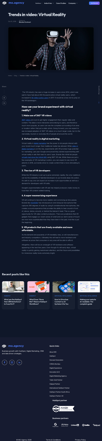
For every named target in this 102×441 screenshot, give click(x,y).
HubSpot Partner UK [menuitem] (56, 396)
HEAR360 (34, 203)
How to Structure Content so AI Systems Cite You (61, 301)
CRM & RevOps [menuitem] (55, 364)
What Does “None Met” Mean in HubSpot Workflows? (38, 301)
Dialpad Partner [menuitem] (55, 384)
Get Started (94, 3)
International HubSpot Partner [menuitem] (60, 388)
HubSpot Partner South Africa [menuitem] (60, 392)
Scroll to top (99, 90)
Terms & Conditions (53, 440)
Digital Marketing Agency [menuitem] (58, 376)
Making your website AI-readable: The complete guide (88, 301)
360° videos (26, 120)
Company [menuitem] (72, 3)
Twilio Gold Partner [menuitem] (56, 380)
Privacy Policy (80, 440)
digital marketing (40, 143)
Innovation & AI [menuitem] (55, 372)
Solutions (38, 3)
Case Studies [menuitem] (61, 3)
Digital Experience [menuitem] (56, 368)
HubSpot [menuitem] (52, 356)
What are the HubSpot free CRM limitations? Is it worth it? (13, 301)
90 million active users (39, 98)
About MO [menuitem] (53, 352)
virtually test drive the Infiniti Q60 (34, 157)
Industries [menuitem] (48, 3)
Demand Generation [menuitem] (56, 360)
